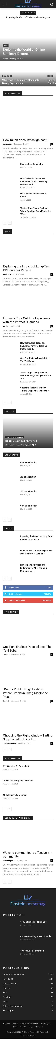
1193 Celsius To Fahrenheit (16, 766)
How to (23, 1026)
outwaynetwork (9, 743)
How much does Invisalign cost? (25, 140)
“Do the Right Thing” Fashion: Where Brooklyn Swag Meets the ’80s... (35, 211)
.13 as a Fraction (28, 477)
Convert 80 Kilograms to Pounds (18, 780)
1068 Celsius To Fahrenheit (21, 441)
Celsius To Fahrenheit (14, 437)
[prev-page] (5, 223)
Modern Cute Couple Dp (31, 164)
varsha (6, 326)
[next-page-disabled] (9, 882)
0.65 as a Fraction (28, 506)
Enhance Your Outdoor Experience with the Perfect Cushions (26, 320)
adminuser (7, 144)
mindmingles (8, 860)
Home (15, 1023)
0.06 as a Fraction (28, 462)
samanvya (7, 274)
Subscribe (46, 600)
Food (15, 1026)
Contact (6, 1023)
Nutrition (7, 76)
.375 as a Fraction (28, 491)
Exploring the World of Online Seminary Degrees (28, 17)
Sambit (6, 701)
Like (49, 587)
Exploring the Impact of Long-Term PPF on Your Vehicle (27, 268)
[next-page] (9, 223)
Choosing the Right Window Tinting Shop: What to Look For (27, 737)
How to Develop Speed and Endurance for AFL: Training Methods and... (33, 181)
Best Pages (45, 1023)
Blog (5, 45)
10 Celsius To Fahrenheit (15, 795)
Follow (47, 594)
